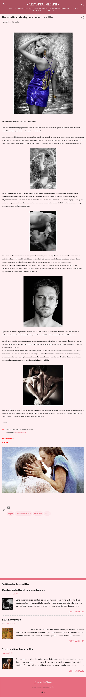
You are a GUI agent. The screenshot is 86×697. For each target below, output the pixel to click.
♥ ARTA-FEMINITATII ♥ (43, 4)
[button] (82, 18)
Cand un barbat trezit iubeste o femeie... (23, 590)
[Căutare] (82, 5)
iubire (47, 513)
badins (52, 687)
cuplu (10, 513)
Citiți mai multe (76, 612)
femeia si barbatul (23, 513)
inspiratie (38, 513)
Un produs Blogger (43, 682)
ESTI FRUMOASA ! (12, 619)
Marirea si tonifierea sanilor (17, 649)
